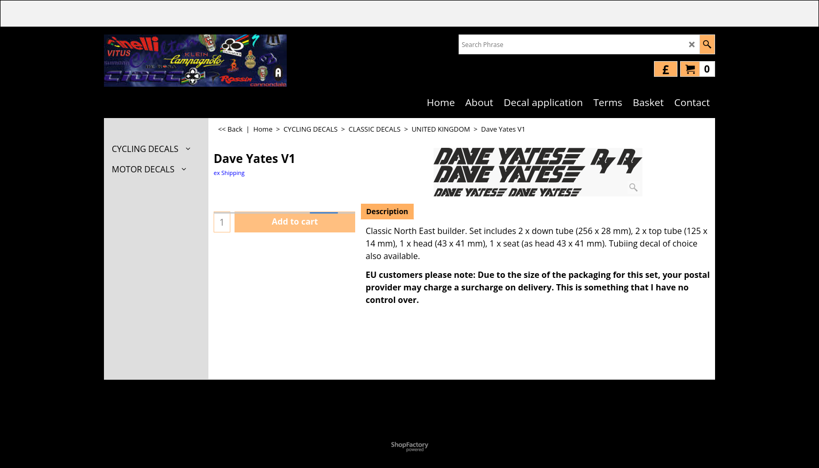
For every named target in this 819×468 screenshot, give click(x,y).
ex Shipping (229, 173)
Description (387, 211)
